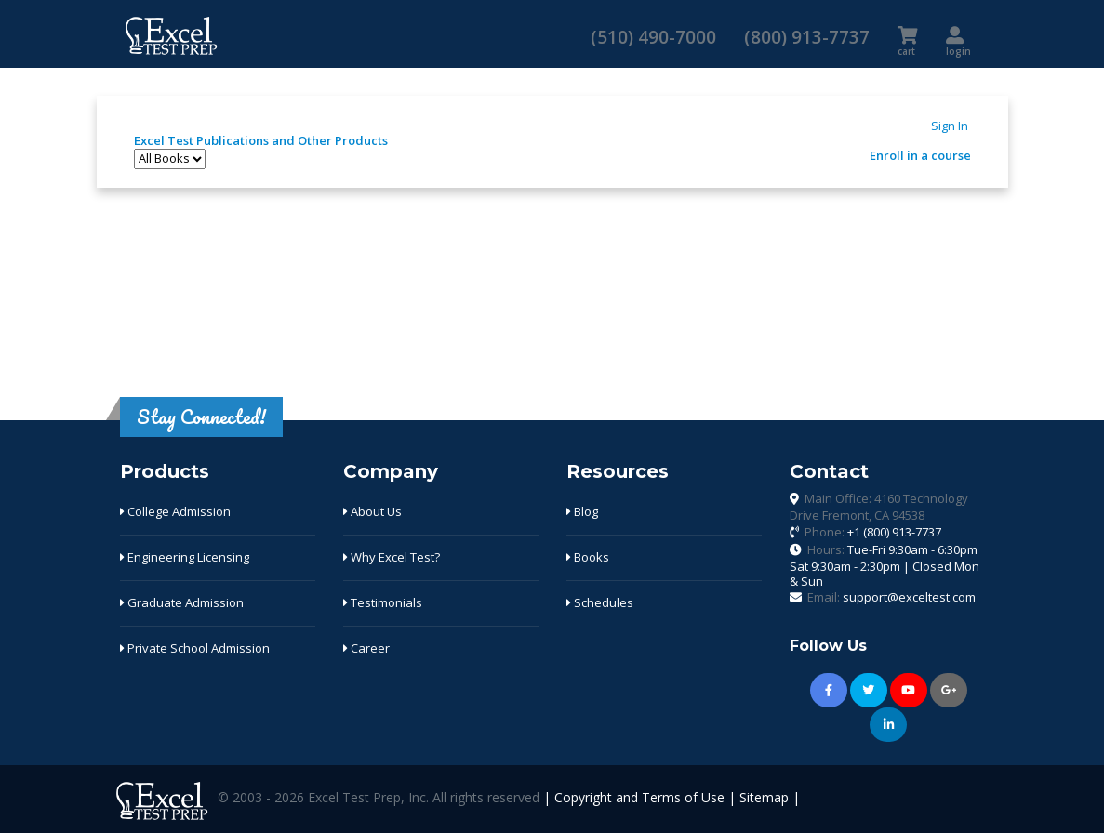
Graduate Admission (182, 602)
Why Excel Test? (391, 557)
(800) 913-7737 (807, 36)
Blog (582, 511)
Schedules (599, 602)
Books (587, 557)
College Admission (175, 511)
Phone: (873, 531)
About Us (372, 511)
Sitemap (764, 797)
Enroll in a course (920, 155)
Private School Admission (195, 648)
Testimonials (382, 602)
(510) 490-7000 (653, 36)
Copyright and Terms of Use (639, 797)
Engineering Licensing (184, 557)
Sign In (949, 125)
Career (366, 648)
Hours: (884, 564)
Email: (891, 596)
